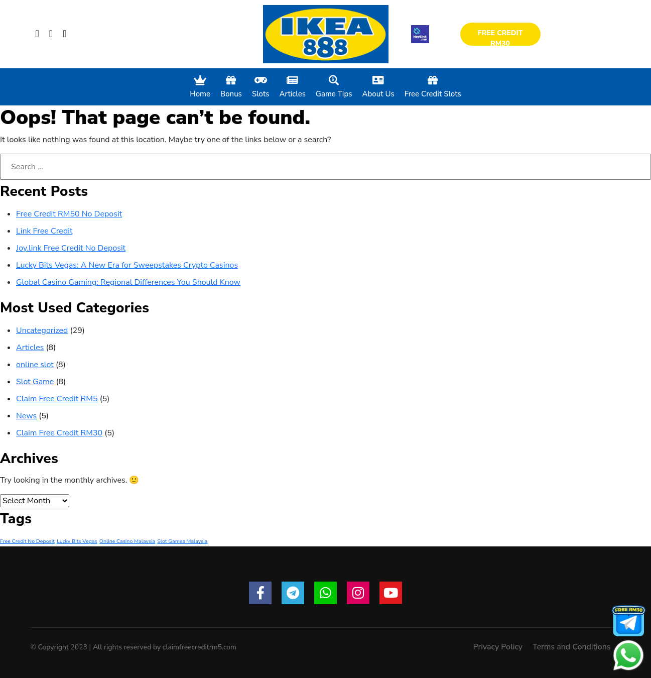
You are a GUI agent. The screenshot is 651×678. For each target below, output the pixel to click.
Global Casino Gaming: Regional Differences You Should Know (128, 282)
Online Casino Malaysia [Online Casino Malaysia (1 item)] (127, 541)
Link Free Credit (44, 231)
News (26, 415)
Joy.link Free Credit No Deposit (70, 248)
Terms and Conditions (571, 646)
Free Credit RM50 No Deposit (69, 213)
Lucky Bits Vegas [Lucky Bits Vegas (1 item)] (77, 541)
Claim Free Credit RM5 (57, 398)
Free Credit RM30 (500, 37)
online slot (35, 364)
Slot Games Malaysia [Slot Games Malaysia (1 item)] (182, 541)
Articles (30, 347)
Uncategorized (42, 330)
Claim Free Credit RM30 (59, 432)
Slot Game (35, 381)
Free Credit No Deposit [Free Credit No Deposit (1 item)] (27, 541)
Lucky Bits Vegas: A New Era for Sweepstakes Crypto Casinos (127, 265)
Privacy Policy (498, 646)
